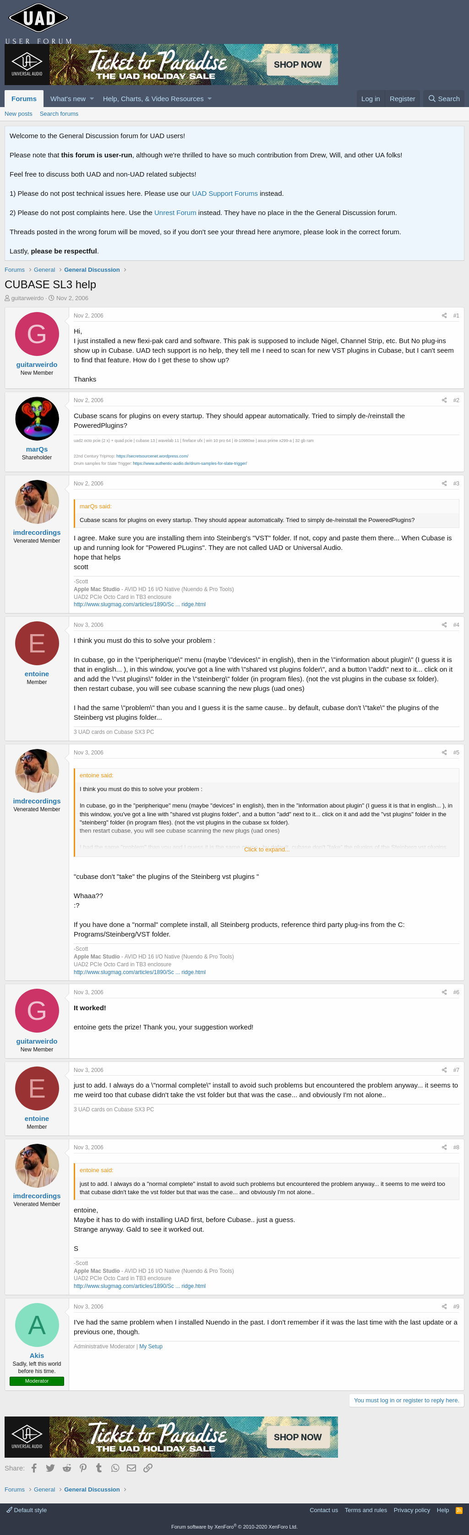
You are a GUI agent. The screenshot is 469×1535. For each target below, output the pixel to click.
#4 (456, 625)
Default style (26, 1510)
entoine (37, 674)
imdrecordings (36, 532)
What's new (68, 98)
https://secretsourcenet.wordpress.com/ (152, 456)
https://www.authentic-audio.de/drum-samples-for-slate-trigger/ (190, 463)
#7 (456, 1070)
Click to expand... (267, 849)
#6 (456, 992)
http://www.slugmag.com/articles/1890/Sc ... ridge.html (140, 604)
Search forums (59, 113)
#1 (456, 315)
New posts (19, 113)
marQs (37, 449)
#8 (456, 1147)
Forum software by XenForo (234, 1527)
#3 (456, 483)
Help (443, 1510)
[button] (91, 98)
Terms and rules (366, 1510)
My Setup (151, 1346)
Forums (24, 98)
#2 (456, 400)
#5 (456, 752)
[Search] (443, 98)
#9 (456, 1306)
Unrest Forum (175, 212)
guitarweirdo (27, 298)
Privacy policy (412, 1510)
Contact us (324, 1510)
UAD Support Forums (225, 193)
